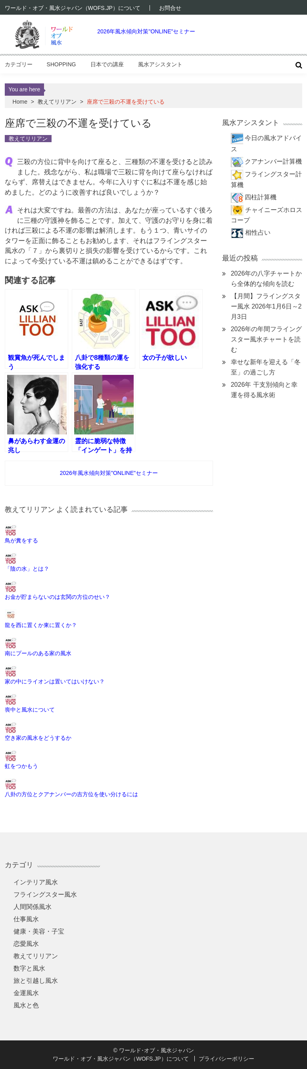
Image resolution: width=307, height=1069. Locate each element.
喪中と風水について (30, 709)
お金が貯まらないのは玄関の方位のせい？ (57, 597)
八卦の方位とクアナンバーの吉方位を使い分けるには (71, 794)
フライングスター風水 (45, 894)
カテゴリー (19, 64)
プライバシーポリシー (226, 1058)
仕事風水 (26, 919)
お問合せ (170, 8)
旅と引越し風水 (35, 980)
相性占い (258, 232)
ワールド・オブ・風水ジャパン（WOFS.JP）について (72, 8)
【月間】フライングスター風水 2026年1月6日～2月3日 (266, 306)
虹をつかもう (21, 766)
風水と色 (26, 1005)
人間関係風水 (32, 906)
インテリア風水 (35, 882)
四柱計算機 (260, 197)
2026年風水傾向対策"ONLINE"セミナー (146, 31)
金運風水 (26, 993)
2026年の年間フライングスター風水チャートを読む (266, 339)
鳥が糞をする (21, 540)
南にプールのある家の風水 (38, 653)
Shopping (61, 64)
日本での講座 (107, 64)
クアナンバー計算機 (273, 161)
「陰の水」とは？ (27, 568)
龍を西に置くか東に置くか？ (41, 625)
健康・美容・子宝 (38, 931)
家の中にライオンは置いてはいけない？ (55, 681)
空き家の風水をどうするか (38, 738)
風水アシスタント (160, 64)
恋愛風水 (26, 943)
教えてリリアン (57, 101)
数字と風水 (29, 968)
